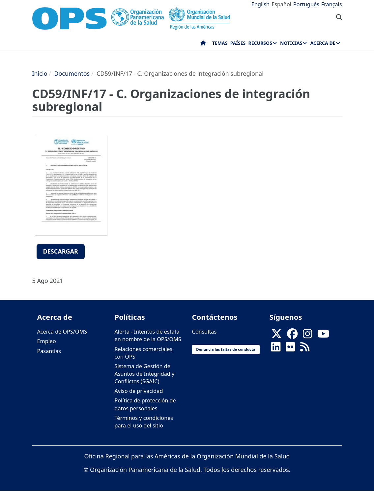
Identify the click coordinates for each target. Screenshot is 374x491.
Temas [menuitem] (220, 43)
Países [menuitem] (237, 43)
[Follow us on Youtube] (323, 335)
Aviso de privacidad (139, 391)
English (260, 4)
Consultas (204, 331)
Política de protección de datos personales (145, 404)
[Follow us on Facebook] (292, 335)
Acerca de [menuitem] (322, 43)
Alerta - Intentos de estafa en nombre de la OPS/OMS (148, 335)
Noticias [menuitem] (291, 43)
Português (306, 4)
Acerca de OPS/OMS (62, 331)
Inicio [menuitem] (203, 44)
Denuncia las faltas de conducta (225, 349)
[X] (276, 335)
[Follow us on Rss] (304, 349)
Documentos (72, 73)
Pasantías (49, 351)
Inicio (39, 73)
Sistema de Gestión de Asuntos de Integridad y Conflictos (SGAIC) (145, 374)
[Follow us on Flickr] (290, 349)
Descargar (60, 251)
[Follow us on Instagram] (307, 335)
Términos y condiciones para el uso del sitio (144, 421)
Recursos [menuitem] (260, 43)
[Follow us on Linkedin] (275, 349)
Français (331, 4)
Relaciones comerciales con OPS (144, 352)
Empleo (46, 341)
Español (281, 4)
